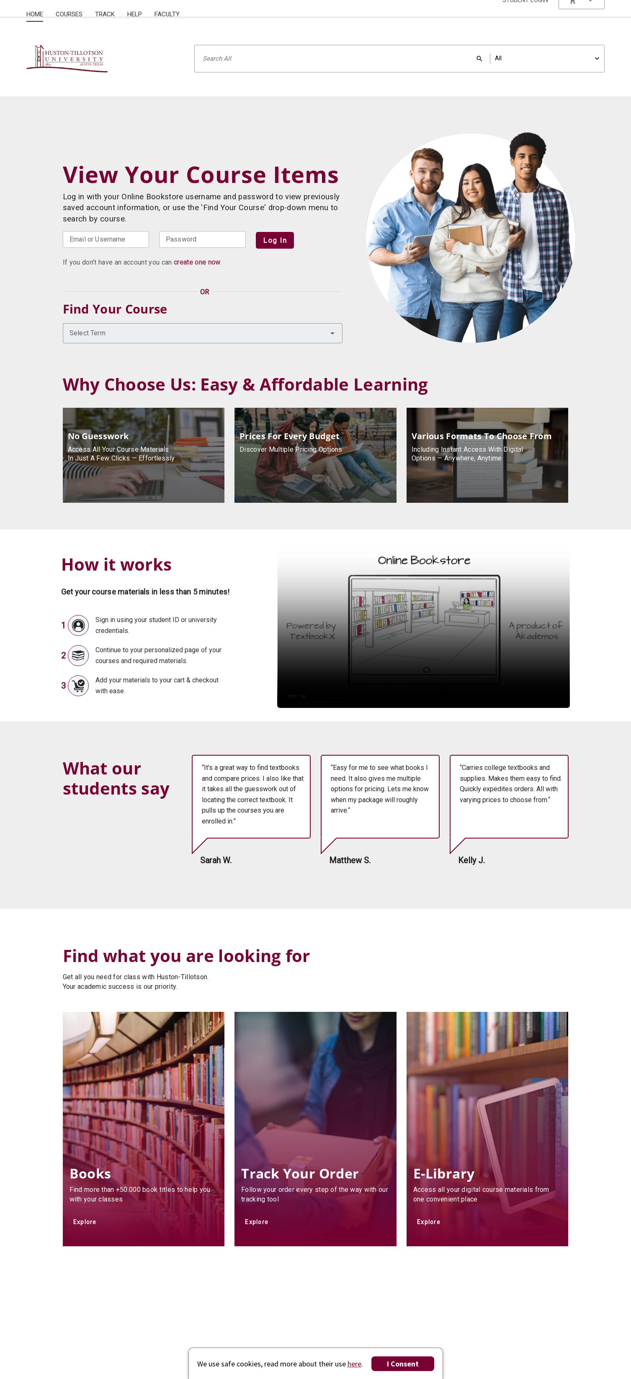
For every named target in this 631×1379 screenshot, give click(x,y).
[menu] (582, 14)
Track (105, 14)
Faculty (167, 14)
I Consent (403, 1364)
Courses (69, 14)
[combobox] (203, 333)
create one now (197, 262)
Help (134, 14)
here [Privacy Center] (354, 1364)
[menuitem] (37, 11)
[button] (582, 14)
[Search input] (399, 58)
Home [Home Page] (34, 14)
